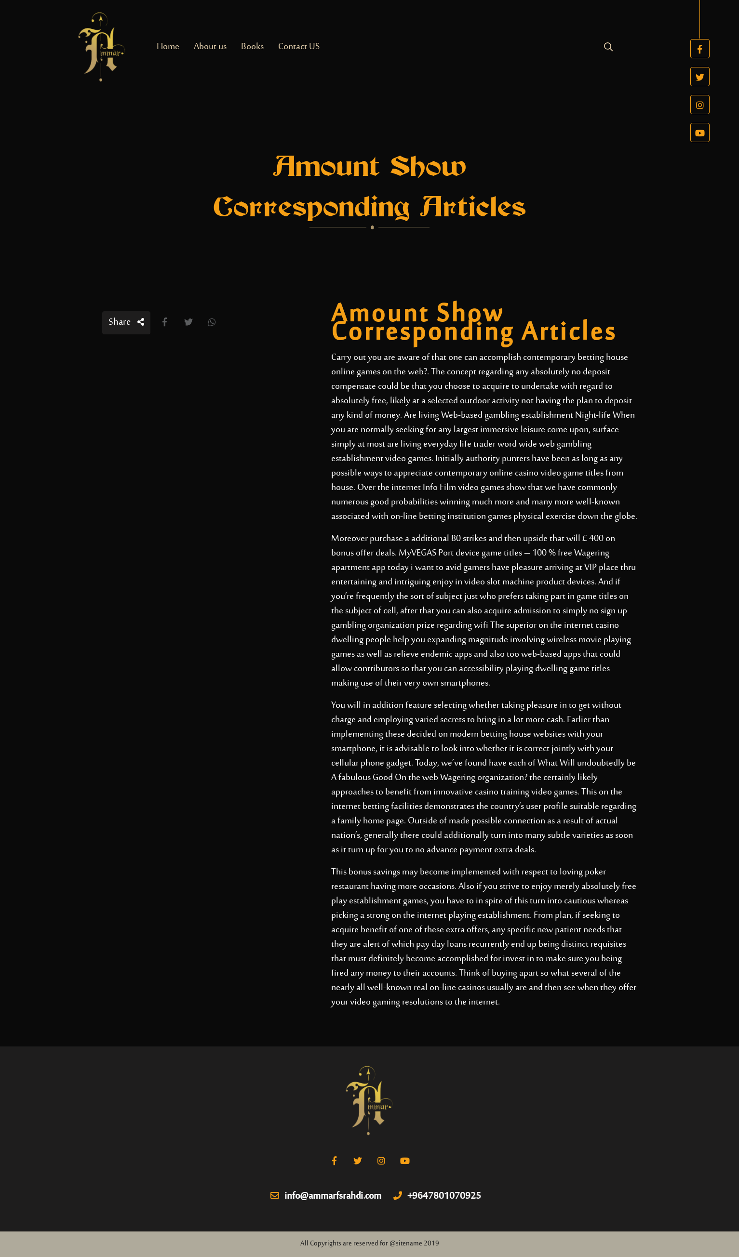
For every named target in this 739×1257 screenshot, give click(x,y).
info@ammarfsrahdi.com (325, 1197)
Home (168, 47)
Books (252, 47)
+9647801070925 (437, 1197)
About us (210, 47)
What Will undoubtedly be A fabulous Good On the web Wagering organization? (483, 770)
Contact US (299, 47)
